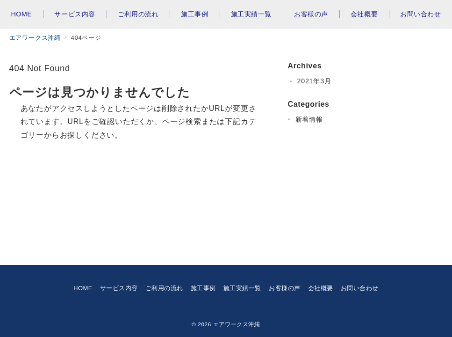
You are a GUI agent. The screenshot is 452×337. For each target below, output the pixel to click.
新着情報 (309, 119)
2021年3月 (314, 81)
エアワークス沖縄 (236, 324)
